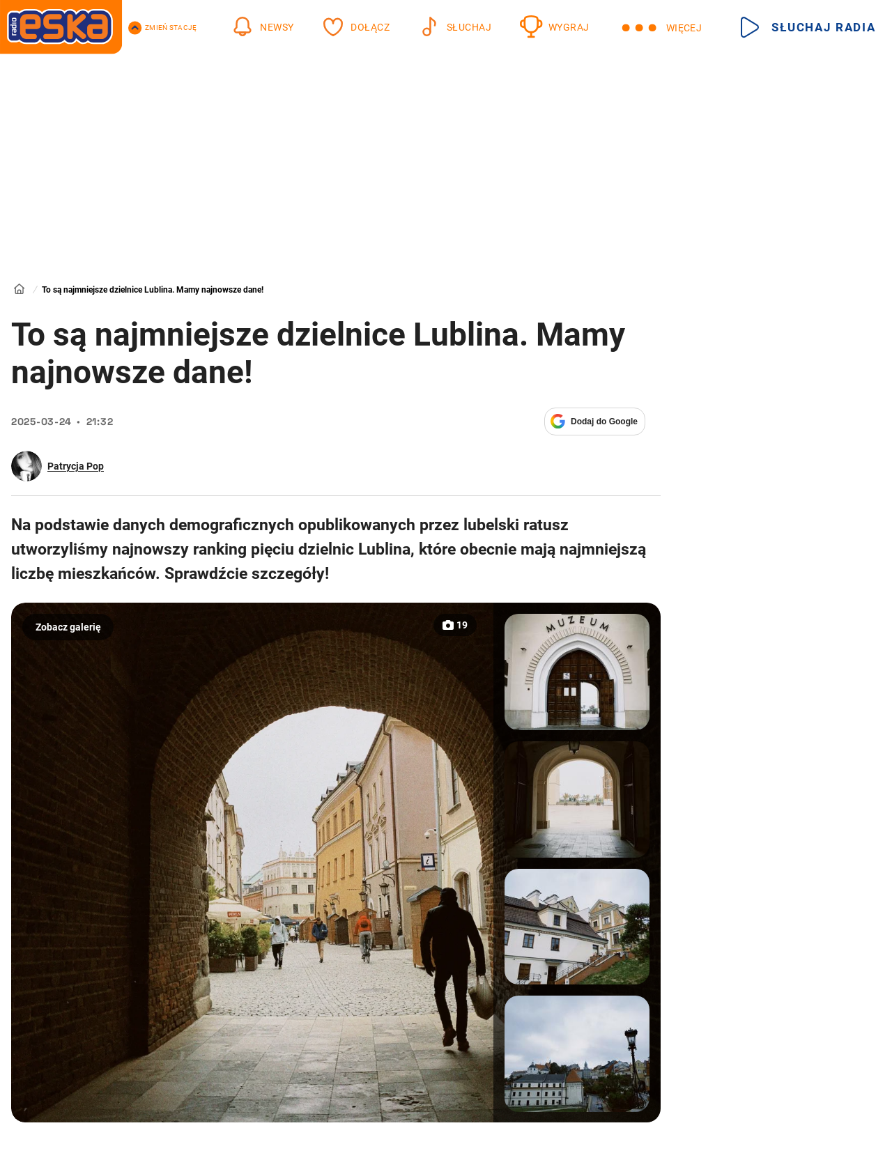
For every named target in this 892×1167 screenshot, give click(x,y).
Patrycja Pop (75, 466)
